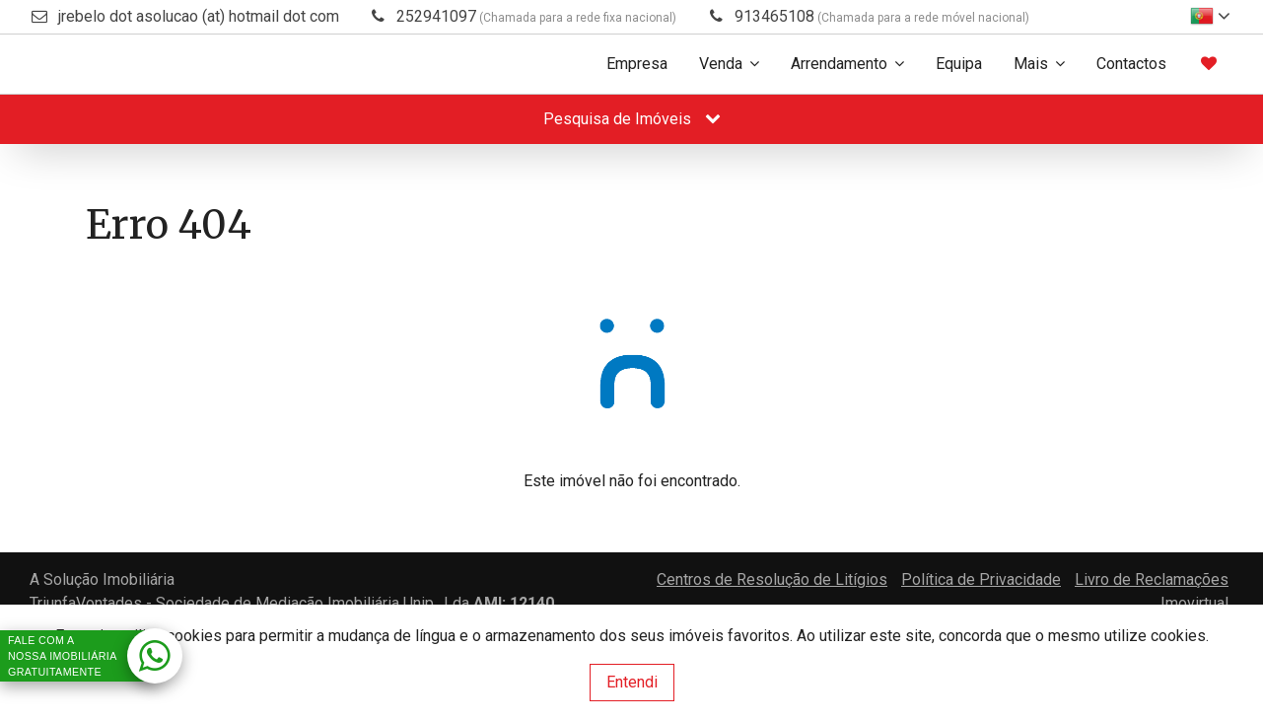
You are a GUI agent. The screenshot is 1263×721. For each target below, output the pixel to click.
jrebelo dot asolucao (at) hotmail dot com (198, 16)
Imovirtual (1194, 603)
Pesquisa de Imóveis (632, 118)
